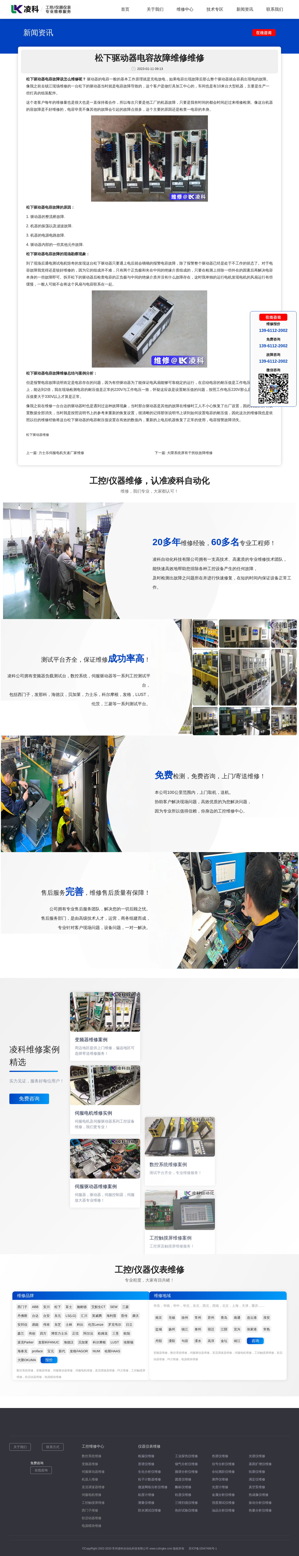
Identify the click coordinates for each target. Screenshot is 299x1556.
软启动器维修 (91, 1518)
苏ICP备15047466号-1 (203, 1548)
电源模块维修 (91, 1526)
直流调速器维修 (93, 1487)
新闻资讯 (244, 9)
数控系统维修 (91, 1456)
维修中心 (185, 9)
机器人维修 (90, 1479)
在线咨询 (41, 1470)
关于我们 (155, 9)
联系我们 (274, 9)
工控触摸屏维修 (93, 1502)
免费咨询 (29, 1099)
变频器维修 (90, 1464)
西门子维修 (90, 1510)
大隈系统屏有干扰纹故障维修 (190, 453)
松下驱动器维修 (37, 435)
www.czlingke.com (161, 1548)
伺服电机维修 (91, 1495)
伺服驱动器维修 (93, 1471)
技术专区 (214, 9)
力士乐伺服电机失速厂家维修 (61, 453)
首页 (125, 9)
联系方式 (52, 1447)
